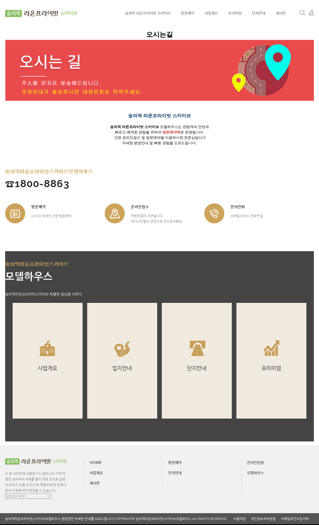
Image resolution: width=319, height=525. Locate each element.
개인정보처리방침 (263, 518)
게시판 (281, 12)
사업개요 (211, 12)
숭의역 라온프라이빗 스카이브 (148, 12)
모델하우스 (255, 472)
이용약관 (240, 518)
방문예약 (187, 12)
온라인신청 (255, 462)
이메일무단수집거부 (295, 518)
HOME (95, 462)
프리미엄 (235, 12)
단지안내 (258, 12)
